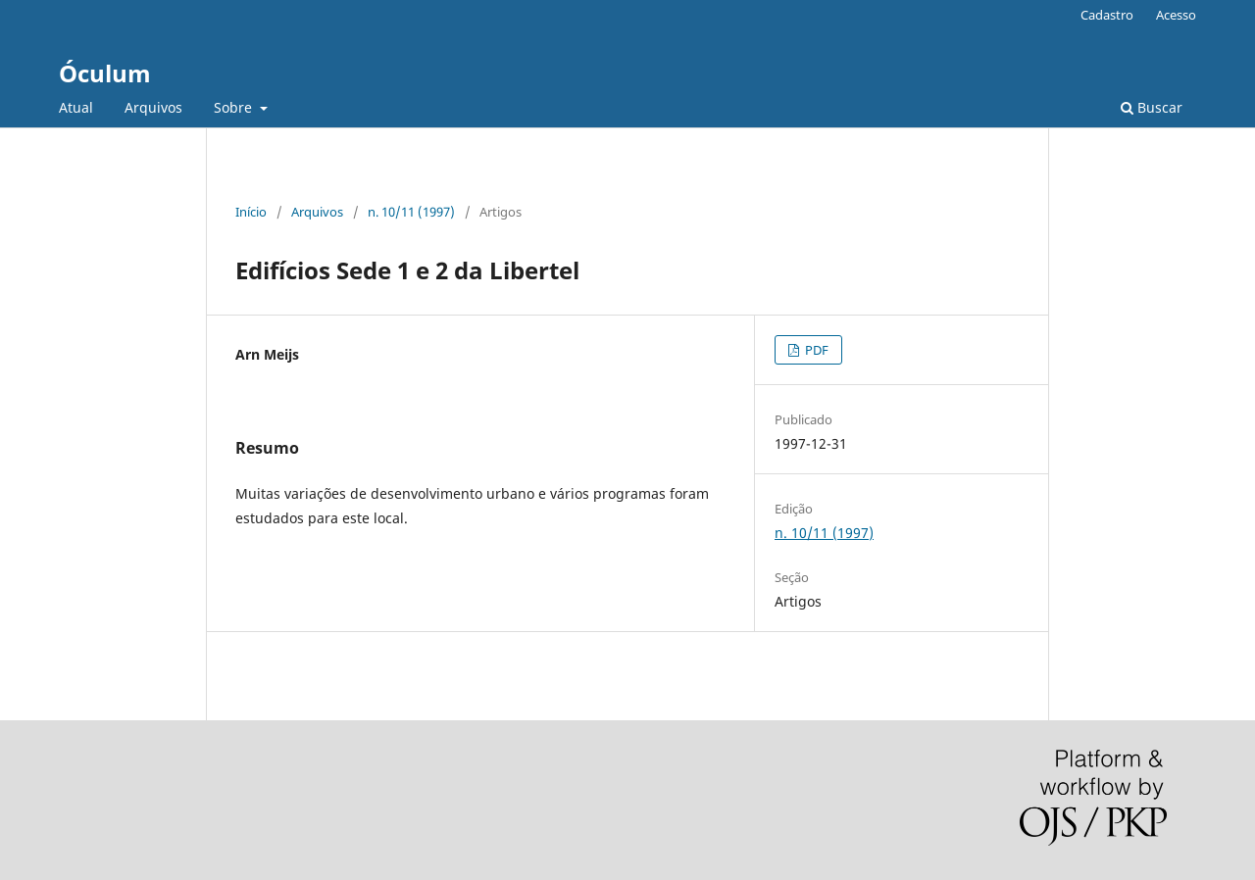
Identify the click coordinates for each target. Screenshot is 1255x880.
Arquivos (153, 107)
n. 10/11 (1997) (411, 211)
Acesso (1176, 15)
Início (251, 211)
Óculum (105, 73)
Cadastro (1106, 15)
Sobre (235, 107)
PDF (815, 350)
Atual (76, 107)
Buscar (1151, 107)
